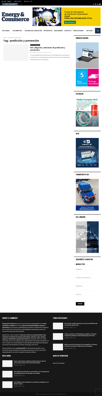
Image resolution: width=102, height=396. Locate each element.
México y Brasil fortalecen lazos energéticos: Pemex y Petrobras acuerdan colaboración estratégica (80, 345)
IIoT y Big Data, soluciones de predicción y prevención (47, 49)
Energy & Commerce (37, 52)
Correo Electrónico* (87, 279)
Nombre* (87, 271)
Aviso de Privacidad (58, 363)
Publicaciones (78, 30)
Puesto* (87, 296)
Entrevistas (48, 30)
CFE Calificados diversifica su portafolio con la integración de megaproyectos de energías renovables (31, 372)
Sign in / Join (28, 1)
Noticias (89, 30)
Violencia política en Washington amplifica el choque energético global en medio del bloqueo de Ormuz (80, 335)
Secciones (5, 30)
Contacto (68, 30)
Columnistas (17, 30)
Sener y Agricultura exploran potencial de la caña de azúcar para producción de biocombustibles (30, 362)
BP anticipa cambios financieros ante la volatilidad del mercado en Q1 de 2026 (80, 324)
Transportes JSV (82, 174)
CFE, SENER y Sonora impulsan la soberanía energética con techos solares (31, 383)
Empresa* (87, 287)
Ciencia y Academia (35, 44)
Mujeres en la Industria (33, 30)
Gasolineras (58, 30)
